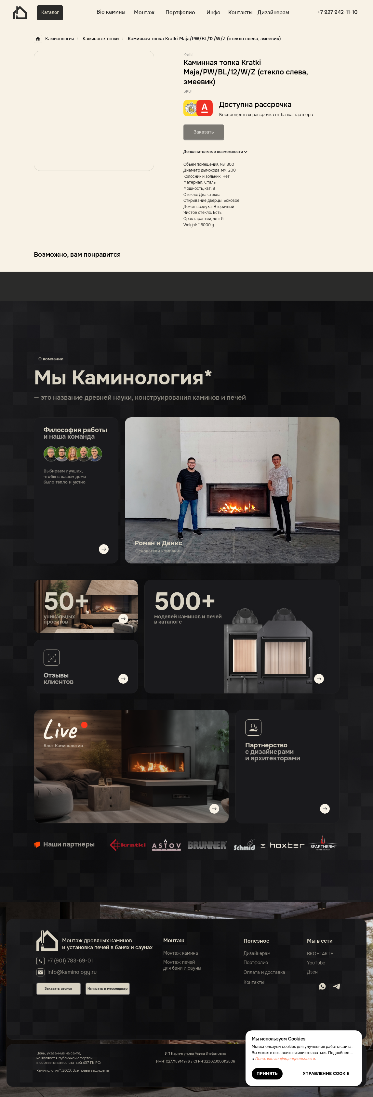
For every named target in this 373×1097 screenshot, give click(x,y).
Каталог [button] (50, 12)
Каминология (54, 39)
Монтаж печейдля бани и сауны (182, 965)
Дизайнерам (273, 12)
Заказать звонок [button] (58, 989)
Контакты (240, 12)
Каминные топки (101, 39)
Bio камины (111, 11)
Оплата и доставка (264, 972)
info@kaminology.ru (72, 972)
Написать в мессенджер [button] (107, 989)
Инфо (213, 12)
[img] (131, 766)
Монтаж (144, 12)
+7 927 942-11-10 (337, 12)
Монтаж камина (180, 953)
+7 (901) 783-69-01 (70, 960)
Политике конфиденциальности (285, 1058)
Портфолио (180, 12)
